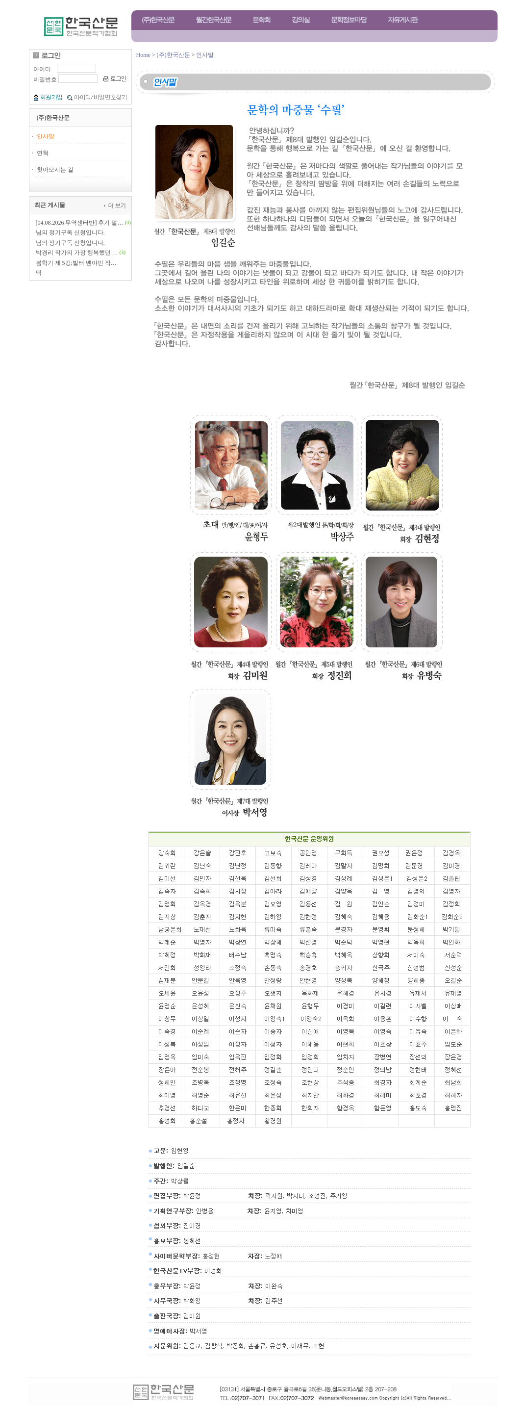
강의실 (300, 20)
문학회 (261, 20)
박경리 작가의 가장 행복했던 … (77, 252)
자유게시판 (402, 20)
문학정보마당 (348, 20)
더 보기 (115, 205)
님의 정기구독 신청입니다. (70, 232)
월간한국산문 (213, 20)
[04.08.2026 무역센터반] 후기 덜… (80, 222)
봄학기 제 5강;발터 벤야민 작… (76, 262)
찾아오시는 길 (55, 169)
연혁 (43, 153)
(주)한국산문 (158, 20)
